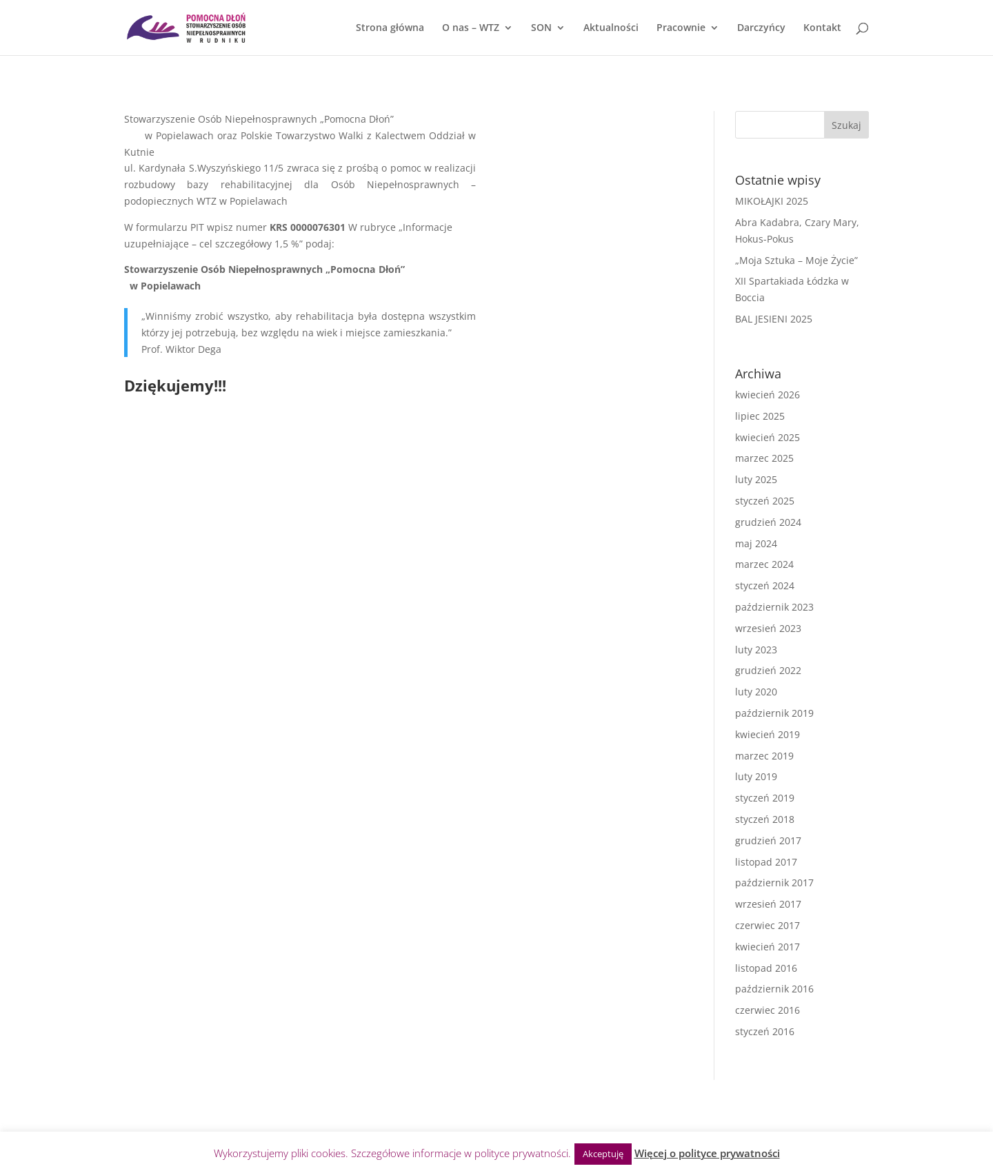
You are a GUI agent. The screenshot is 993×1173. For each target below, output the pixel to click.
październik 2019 (774, 713)
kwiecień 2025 (767, 437)
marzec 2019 (764, 755)
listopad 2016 (766, 968)
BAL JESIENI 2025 (773, 318)
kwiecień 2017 (767, 946)
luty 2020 (756, 691)
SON (541, 28)
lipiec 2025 (760, 415)
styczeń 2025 (764, 500)
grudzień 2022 (768, 670)
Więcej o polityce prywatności (707, 1153)
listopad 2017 (766, 861)
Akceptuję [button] (603, 1154)
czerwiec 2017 (767, 925)
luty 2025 (756, 479)
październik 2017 (774, 882)
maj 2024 (756, 543)
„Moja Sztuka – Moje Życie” (796, 260)
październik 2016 (774, 988)
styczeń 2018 (764, 819)
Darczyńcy (761, 28)
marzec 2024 (764, 564)
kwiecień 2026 (767, 394)
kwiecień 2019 (767, 734)
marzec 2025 (764, 458)
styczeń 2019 (764, 797)
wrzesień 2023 (768, 628)
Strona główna (390, 28)
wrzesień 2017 (768, 903)
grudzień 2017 (768, 840)
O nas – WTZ (470, 28)
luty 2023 (756, 649)
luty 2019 (756, 776)
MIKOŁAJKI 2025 (771, 200)
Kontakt (822, 28)
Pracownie (680, 28)
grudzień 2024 (768, 522)
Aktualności (611, 28)
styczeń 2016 (764, 1031)
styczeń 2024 (764, 585)
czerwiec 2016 (767, 1010)
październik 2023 (774, 606)
